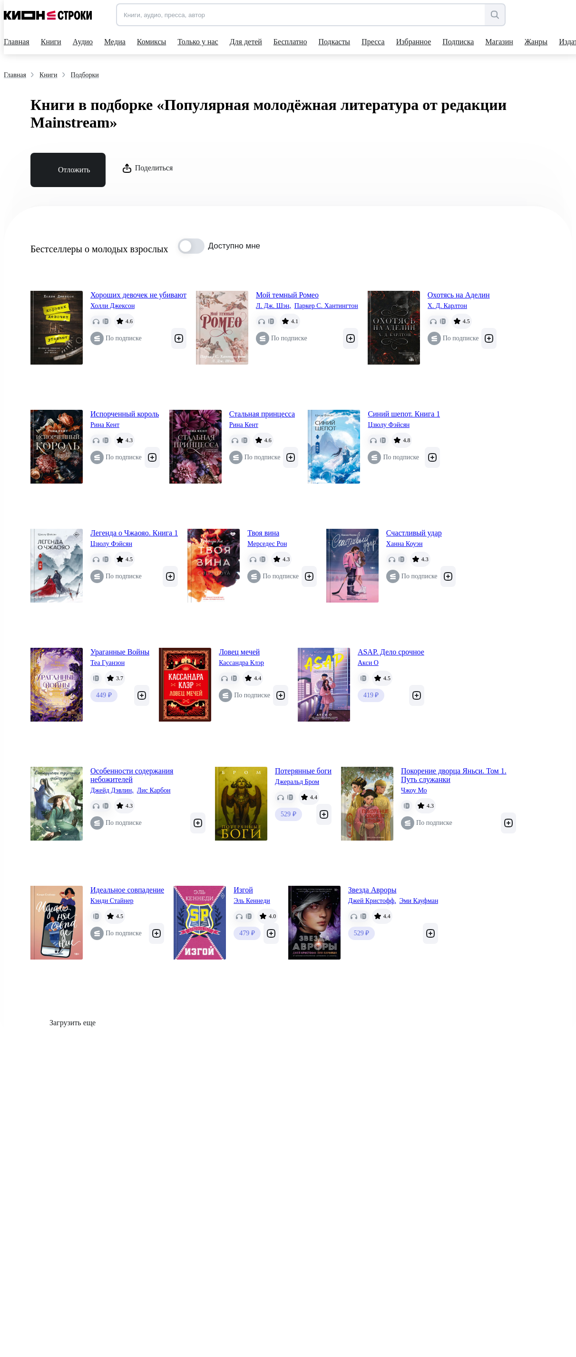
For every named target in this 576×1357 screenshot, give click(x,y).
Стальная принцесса (262, 414)
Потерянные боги (303, 771)
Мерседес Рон (267, 543)
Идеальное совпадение (127, 890)
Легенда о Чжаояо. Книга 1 (134, 533)
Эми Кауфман (418, 900)
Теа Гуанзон (107, 662)
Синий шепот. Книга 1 (404, 414)
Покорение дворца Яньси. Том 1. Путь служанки (454, 775)
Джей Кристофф (372, 901)
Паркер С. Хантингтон (326, 305)
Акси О (368, 662)
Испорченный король (124, 414)
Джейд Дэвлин (112, 790)
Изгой (243, 890)
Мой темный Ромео (287, 295)
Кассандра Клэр (241, 662)
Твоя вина (263, 533)
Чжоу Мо (414, 790)
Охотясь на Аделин (459, 295)
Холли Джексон (112, 305)
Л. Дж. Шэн (273, 306)
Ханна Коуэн (404, 543)
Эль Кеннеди (252, 900)
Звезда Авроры (372, 890)
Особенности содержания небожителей (131, 775)
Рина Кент (104, 424)
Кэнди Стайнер (112, 900)
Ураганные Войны (119, 652)
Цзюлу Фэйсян (389, 424)
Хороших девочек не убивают (138, 295)
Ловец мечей (239, 652)
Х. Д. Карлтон (447, 305)
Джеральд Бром (297, 781)
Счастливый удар (414, 533)
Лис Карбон (154, 790)
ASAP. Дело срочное (391, 652)
